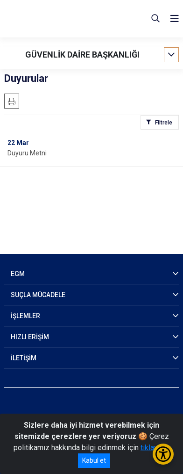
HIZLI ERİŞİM (30, 337)
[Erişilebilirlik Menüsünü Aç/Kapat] (163, 454)
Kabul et (94, 460)
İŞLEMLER (25, 316)
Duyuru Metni (27, 153)
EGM (18, 273)
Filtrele (163, 122)
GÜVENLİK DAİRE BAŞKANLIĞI (82, 54)
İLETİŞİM (23, 358)
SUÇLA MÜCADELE (38, 295)
